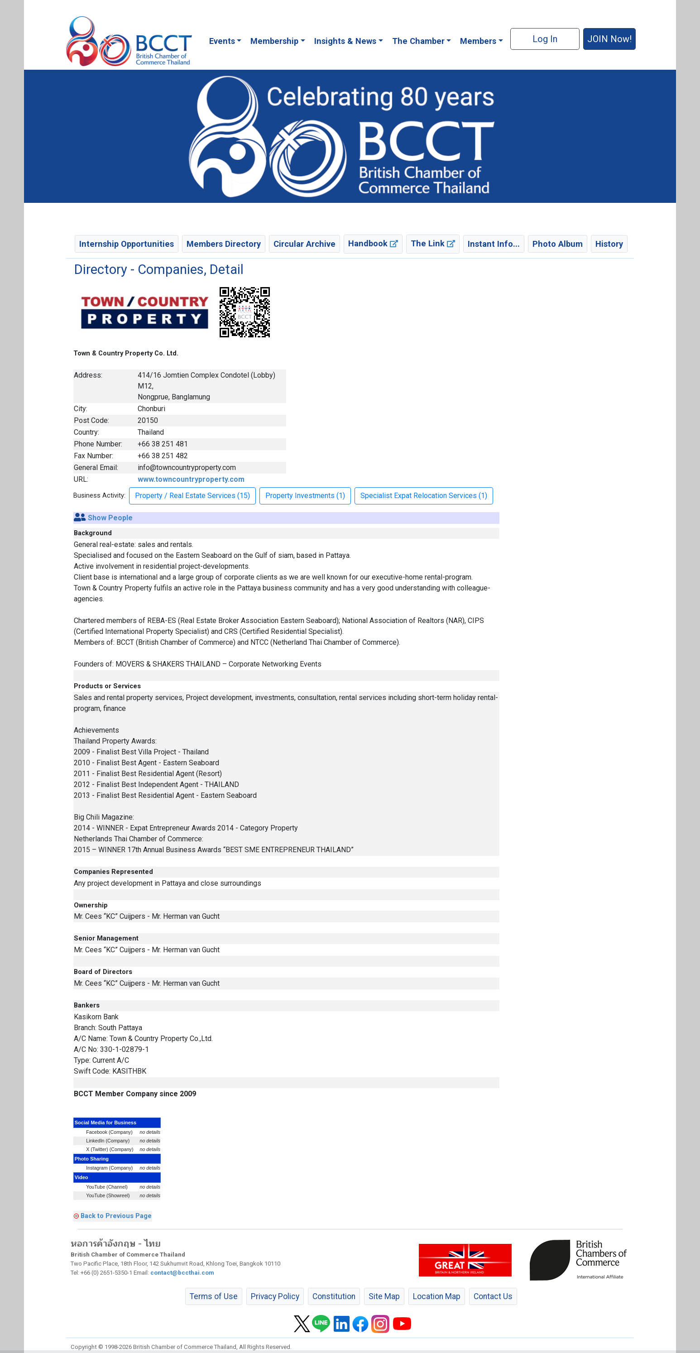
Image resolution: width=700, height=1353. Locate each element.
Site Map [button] (384, 1296)
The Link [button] (433, 243)
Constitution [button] (333, 1296)
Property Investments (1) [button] (305, 495)
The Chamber (418, 41)
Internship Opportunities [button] (126, 244)
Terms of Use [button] (214, 1296)
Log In (544, 39)
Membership (274, 41)
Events (222, 41)
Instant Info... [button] (494, 244)
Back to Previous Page (116, 1216)
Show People (110, 517)
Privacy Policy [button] (275, 1296)
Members (478, 41)
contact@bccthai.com (182, 1272)
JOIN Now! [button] (609, 39)
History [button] (609, 244)
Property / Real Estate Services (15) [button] (192, 495)
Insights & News (345, 41)
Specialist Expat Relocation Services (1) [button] (423, 495)
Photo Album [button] (557, 244)
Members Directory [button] (224, 244)
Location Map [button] (436, 1296)
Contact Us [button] (493, 1296)
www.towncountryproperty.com (191, 479)
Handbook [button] (373, 243)
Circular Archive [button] (304, 244)
